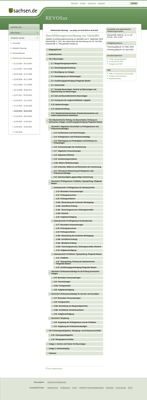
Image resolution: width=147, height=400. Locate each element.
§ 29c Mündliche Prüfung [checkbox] (66, 243)
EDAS (130, 388)
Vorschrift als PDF (115, 61)
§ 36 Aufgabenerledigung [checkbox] (64, 290)
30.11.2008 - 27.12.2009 (23, 85)
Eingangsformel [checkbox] (55, 50)
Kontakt (83, 3)
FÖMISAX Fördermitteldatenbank (91, 388)
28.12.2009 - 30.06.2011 (23, 90)
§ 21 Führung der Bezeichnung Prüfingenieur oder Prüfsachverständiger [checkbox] (74, 172)
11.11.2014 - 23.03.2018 (23, 106)
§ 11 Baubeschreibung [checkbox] (60, 109)
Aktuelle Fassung (19, 48)
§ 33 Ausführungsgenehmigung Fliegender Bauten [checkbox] (76, 267)
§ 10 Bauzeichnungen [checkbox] (60, 105)
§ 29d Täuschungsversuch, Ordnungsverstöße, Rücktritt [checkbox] (78, 247)
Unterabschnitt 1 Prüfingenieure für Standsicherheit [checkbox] (74, 188)
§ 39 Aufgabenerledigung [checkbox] (64, 314)
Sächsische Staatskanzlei (56, 382)
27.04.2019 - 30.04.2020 (23, 116)
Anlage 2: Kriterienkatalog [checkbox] (59, 349)
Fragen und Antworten (117, 76)
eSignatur (101, 3)
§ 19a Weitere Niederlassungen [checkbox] (66, 163)
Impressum (92, 3)
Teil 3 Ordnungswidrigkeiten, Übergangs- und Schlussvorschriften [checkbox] (75, 331)
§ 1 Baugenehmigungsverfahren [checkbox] (64, 63)
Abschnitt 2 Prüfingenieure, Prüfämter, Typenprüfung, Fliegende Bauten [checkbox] (76, 182)
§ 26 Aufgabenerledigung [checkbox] (66, 217)
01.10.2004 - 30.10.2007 (23, 64)
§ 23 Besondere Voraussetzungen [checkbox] (69, 191)
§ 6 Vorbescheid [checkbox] (57, 85)
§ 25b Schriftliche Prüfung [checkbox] (66, 206)
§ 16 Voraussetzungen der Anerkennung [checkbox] (70, 147)
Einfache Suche (17, 38)
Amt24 (74, 388)
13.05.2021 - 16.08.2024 (23, 127)
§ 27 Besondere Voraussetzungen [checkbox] (69, 225)
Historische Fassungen (22, 58)
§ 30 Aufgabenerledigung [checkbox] (66, 250)
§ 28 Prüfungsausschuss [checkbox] (66, 228)
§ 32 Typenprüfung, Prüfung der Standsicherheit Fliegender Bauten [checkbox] (75, 263)
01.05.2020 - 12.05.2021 (23, 122)
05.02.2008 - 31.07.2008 (23, 74)
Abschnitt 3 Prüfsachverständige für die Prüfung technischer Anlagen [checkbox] (75, 273)
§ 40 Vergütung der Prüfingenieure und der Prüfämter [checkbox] (75, 322)
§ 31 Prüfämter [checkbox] (62, 258)
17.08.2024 (18, 132)
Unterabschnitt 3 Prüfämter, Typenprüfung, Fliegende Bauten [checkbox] (78, 254)
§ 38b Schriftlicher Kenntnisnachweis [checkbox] (69, 310)
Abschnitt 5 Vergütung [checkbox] (60, 318)
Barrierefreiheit (114, 78)
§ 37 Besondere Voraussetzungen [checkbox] (67, 298)
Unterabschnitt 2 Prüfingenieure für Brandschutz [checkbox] (73, 221)
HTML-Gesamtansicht (116, 59)
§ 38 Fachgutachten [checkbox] (62, 302)
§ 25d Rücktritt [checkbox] (62, 213)
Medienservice (52, 388)
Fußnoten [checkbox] (52, 353)
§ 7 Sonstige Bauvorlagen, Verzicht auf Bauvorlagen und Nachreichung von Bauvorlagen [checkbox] (73, 90)
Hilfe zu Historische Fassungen (120, 73)
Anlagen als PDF (114, 64)
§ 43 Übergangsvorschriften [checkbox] (62, 339)
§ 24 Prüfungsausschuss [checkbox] (66, 195)
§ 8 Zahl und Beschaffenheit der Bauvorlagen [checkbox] (69, 96)
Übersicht (74, 3)
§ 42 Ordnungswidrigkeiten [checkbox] (62, 335)
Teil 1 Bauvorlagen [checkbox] (56, 59)
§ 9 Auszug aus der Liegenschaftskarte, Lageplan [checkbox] (71, 100)
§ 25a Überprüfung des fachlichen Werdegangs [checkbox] (75, 202)
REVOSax (57, 18)
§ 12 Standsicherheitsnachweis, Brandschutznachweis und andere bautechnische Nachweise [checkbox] (74, 114)
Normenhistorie (18, 53)
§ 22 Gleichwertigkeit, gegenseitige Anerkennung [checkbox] (73, 177)
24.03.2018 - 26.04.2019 (23, 111)
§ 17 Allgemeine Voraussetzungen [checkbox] (67, 151)
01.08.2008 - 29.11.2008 (23, 79)
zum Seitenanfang (54, 369)
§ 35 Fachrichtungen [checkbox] (62, 282)
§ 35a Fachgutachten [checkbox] (62, 286)
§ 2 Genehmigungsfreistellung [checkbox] (63, 68)
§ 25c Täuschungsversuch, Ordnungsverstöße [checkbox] (74, 210)
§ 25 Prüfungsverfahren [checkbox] (65, 199)
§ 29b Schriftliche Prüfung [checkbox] (66, 239)
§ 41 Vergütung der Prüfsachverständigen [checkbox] (70, 326)
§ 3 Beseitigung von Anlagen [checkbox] (62, 72)
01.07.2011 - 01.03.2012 (23, 95)
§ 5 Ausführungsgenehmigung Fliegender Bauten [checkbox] (71, 81)
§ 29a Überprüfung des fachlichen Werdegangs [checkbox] (75, 236)
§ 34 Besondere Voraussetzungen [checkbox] (67, 278)
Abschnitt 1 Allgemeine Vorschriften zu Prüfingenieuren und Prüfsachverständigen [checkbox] (75, 128)
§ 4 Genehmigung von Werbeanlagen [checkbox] (66, 76)
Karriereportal (121, 388)
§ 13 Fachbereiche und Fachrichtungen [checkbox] (69, 133)
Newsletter (110, 388)
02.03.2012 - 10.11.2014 (23, 100)
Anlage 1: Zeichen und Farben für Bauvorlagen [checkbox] (67, 344)
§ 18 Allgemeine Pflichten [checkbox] (64, 155)
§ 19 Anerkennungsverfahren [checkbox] (65, 159)
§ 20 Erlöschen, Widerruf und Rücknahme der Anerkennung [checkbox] (77, 167)
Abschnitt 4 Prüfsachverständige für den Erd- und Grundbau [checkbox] (75, 294)
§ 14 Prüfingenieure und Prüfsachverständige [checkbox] (72, 137)
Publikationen (65, 388)
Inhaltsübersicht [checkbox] (55, 54)
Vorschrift (16, 43)
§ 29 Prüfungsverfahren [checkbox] (65, 232)
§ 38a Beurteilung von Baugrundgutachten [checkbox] (71, 306)
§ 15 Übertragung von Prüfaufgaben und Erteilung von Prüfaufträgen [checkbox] (75, 142)
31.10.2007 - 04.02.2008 (23, 69)
